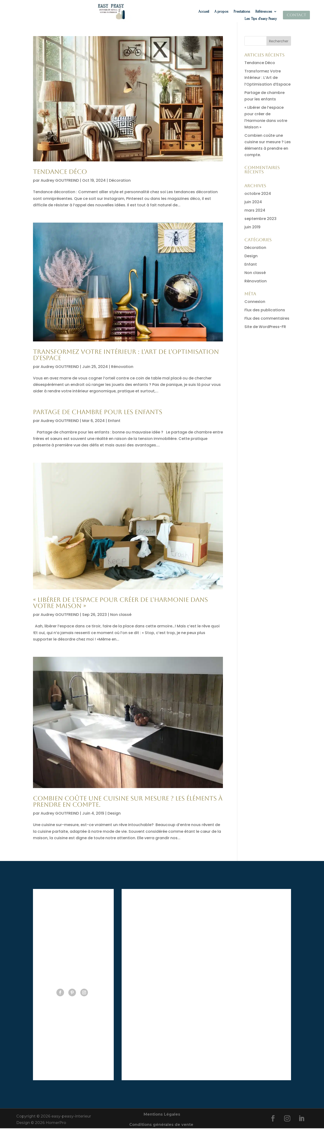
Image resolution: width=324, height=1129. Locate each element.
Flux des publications (264, 310)
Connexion (254, 302)
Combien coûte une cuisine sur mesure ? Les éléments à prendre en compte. (127, 802)
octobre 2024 (257, 194)
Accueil (203, 12)
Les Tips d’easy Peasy (261, 19)
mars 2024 (254, 211)
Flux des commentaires (266, 319)
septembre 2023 (260, 219)
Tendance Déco (60, 172)
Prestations (242, 12)
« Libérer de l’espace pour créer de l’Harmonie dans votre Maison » (120, 603)
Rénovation (122, 367)
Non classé (120, 615)
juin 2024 (253, 202)
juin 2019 (252, 227)
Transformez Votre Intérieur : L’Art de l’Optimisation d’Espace (126, 355)
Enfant (114, 421)
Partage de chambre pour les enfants (97, 412)
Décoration (120, 181)
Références (263, 12)
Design (114, 814)
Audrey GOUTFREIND (60, 181)
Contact (296, 15)
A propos (221, 12)
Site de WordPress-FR (265, 327)
